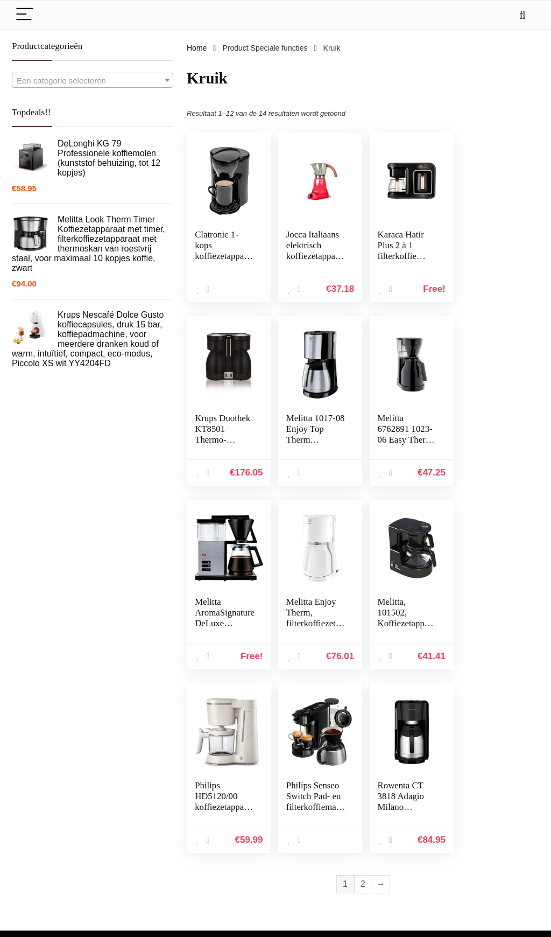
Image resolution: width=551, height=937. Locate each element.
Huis (381, 801)
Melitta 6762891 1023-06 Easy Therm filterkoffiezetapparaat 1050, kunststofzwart (314, 445)
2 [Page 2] (363, 700)
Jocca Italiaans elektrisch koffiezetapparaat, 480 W (313, 250)
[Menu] (25, 15)
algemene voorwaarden (499, 816)
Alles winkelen (398, 816)
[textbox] (92, 80)
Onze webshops (401, 846)
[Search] (522, 15)
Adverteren (392, 861)
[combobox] (92, 80)
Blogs (383, 831)
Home (197, 48)
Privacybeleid (482, 801)
